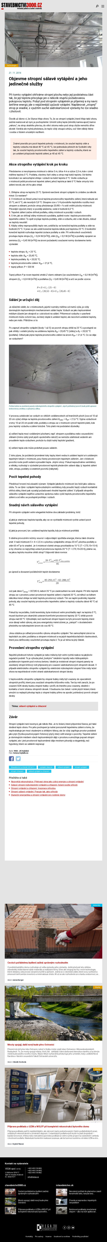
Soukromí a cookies (62, 1236)
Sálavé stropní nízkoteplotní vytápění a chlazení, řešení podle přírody (44, 785)
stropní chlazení (17, 771)
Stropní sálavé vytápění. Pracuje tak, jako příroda (34, 791)
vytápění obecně (46, 767)
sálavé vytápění (64, 767)
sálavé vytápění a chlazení (39, 771)
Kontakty (29, 1236)
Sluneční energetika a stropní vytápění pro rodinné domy (38, 795)
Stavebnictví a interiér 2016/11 (23, 767)
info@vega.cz (33, 1177)
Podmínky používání (80, 1236)
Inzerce (48, 1236)
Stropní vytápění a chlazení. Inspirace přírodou (33, 788)
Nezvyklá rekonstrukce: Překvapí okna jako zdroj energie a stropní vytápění (47, 781)
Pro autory (39, 1236)
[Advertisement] (53, 827)
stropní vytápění (81, 767)
